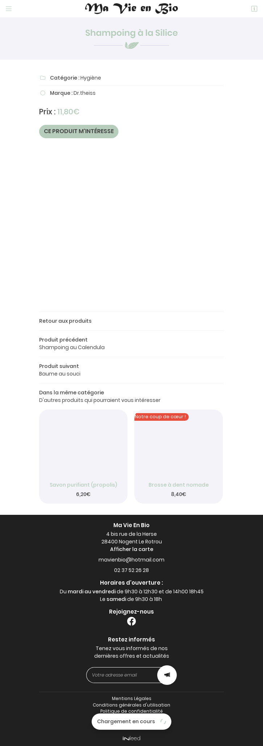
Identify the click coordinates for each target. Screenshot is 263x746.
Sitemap (132, 724)
